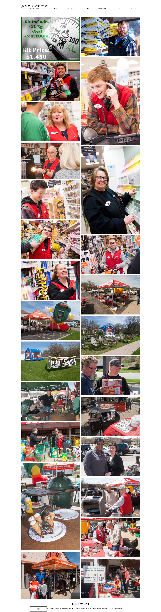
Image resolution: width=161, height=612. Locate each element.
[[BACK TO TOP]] (80, 603)
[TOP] (38, 608)
